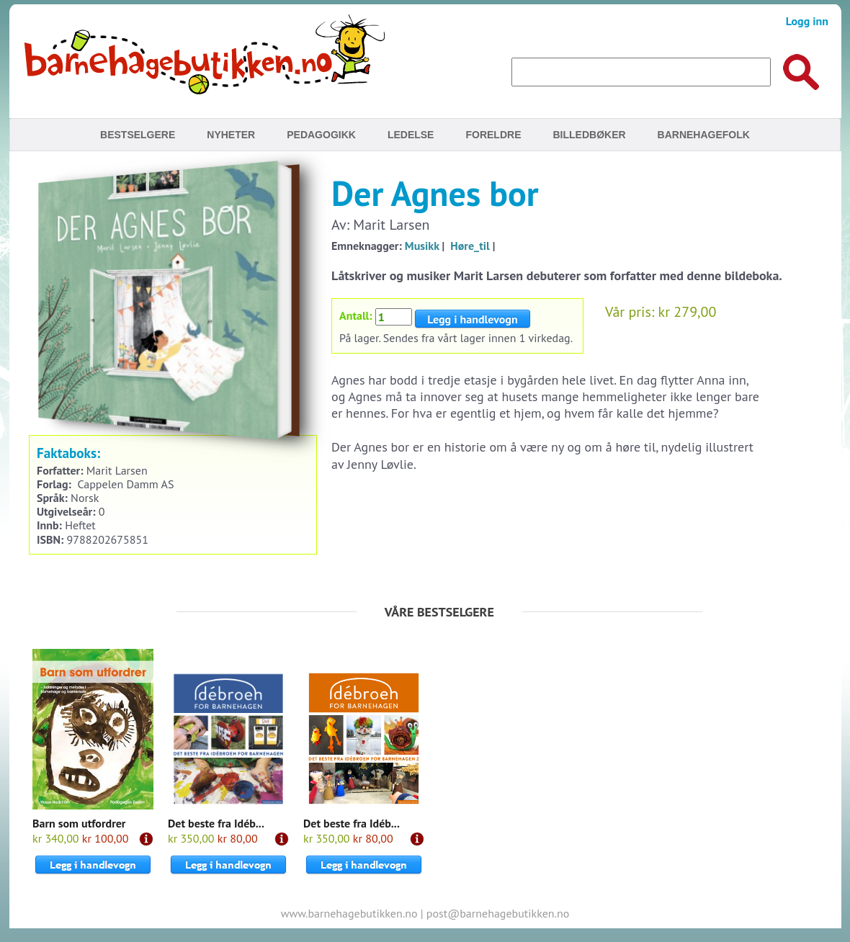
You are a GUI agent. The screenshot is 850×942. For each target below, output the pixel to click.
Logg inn (807, 21)
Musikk (422, 245)
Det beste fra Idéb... (216, 823)
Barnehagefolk (704, 134)
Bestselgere (137, 134)
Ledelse (411, 134)
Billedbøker (588, 134)
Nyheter (231, 134)
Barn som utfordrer (79, 823)
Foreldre (493, 134)
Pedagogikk (321, 134)
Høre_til (469, 245)
